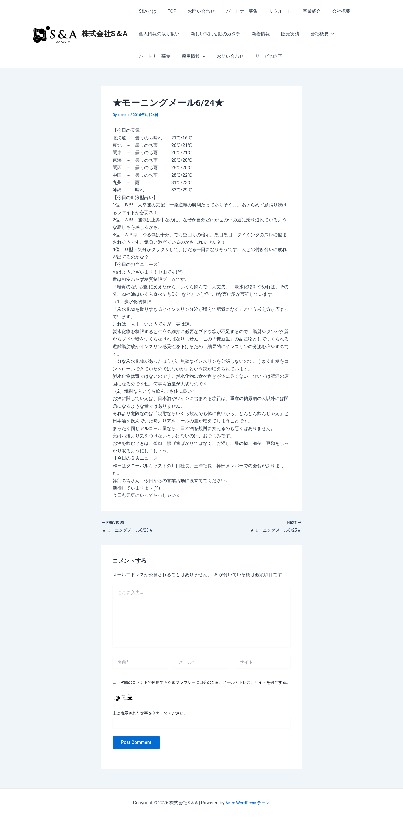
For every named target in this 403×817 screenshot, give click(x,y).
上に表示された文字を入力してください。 (150, 714)
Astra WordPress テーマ (248, 802)
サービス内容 (220, 56)
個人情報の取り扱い (158, 33)
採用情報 (149, 56)
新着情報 (255, 33)
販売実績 (282, 33)
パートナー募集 (234, 11)
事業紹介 (299, 11)
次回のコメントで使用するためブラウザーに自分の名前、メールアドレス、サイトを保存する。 (205, 683)
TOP (168, 11)
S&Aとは (146, 11)
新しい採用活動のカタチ (212, 33)
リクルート (270, 11)
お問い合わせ (195, 11)
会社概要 (326, 11)
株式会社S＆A (105, 33)
